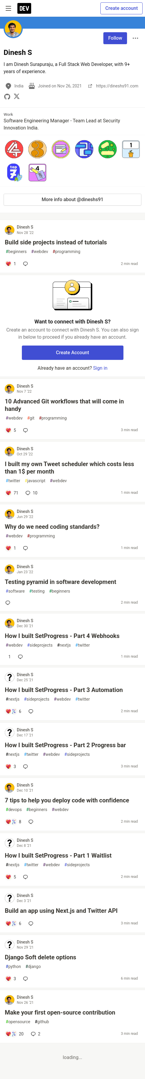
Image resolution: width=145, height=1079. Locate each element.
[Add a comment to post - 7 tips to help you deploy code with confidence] (13, 821)
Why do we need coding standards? (52, 526)
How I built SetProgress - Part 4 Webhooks (62, 635)
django (33, 967)
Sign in (100, 368)
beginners (16, 252)
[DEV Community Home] (24, 8)
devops (14, 810)
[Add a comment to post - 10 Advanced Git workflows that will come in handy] (10, 430)
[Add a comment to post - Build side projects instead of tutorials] (10, 263)
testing (36, 591)
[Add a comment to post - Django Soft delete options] (10, 978)
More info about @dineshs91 (72, 199)
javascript (35, 481)
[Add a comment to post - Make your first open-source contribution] (14, 1034)
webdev (39, 252)
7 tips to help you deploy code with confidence (67, 800)
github (42, 1022)
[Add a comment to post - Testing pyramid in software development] (9, 603)
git (30, 418)
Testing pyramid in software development (60, 581)
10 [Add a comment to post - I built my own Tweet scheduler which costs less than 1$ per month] (30, 493)
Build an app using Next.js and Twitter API (61, 910)
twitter (13, 481)
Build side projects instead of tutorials (56, 242)
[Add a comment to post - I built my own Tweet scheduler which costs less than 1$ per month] (12, 493)
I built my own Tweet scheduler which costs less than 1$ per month (69, 467)
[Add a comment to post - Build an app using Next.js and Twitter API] (13, 923)
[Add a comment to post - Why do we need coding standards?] (10, 548)
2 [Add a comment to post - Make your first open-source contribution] (35, 1034)
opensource (18, 1022)
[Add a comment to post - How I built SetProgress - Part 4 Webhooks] (8, 657)
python (13, 967)
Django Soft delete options (40, 957)
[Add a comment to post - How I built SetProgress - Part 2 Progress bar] (10, 766)
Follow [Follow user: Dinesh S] (115, 38)
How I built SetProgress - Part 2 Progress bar (65, 745)
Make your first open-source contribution (60, 1012)
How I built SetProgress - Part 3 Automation (64, 689)
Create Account (72, 352)
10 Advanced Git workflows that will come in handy (64, 405)
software (15, 591)
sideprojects (39, 645)
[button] (14, 149)
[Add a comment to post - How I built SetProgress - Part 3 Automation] (13, 711)
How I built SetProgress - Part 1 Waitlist (58, 855)
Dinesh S (25, 227)
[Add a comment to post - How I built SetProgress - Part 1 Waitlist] (10, 877)
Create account (121, 8)
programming (67, 252)
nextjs (64, 645)
